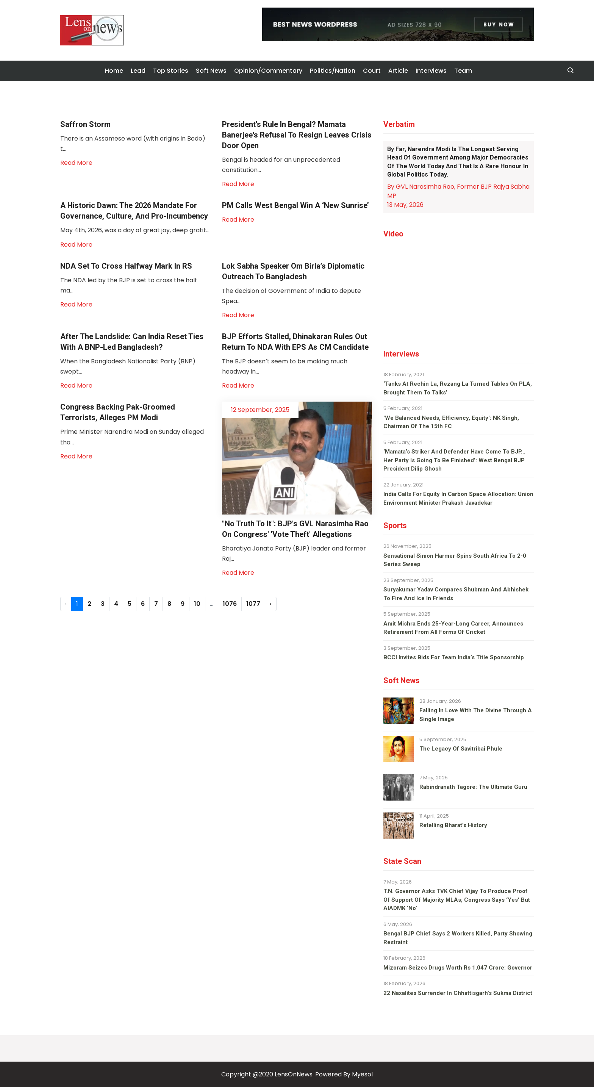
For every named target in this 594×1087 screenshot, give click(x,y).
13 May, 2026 (405, 204)
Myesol (362, 1074)
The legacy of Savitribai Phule (460, 748)
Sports (395, 525)
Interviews (431, 70)
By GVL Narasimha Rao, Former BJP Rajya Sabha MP (458, 191)
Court (372, 70)
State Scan (402, 861)
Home (114, 70)
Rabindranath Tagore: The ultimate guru (473, 787)
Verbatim (399, 124)
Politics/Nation (332, 70)
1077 (253, 603)
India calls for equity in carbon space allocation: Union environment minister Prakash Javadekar (458, 498)
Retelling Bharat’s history (453, 825)
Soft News (211, 70)
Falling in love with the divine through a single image (475, 715)
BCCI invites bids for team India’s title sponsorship (453, 657)
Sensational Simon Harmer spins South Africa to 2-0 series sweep (454, 560)
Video (393, 233)
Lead (138, 70)
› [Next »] (271, 603)
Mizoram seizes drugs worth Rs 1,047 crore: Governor (457, 967)
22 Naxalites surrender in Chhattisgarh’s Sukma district (457, 993)
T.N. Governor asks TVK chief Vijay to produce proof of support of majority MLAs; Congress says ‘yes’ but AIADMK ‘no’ (456, 900)
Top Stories (170, 70)
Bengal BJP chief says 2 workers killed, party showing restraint (457, 938)
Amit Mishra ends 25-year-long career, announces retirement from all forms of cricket (453, 628)
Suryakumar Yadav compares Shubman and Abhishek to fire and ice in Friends (455, 594)
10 (197, 603)
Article (398, 70)
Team (463, 70)
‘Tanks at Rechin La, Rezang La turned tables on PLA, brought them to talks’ (457, 388)
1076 (230, 603)
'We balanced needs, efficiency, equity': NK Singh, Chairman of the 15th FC (451, 422)
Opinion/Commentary (268, 70)
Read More (76, 162)
